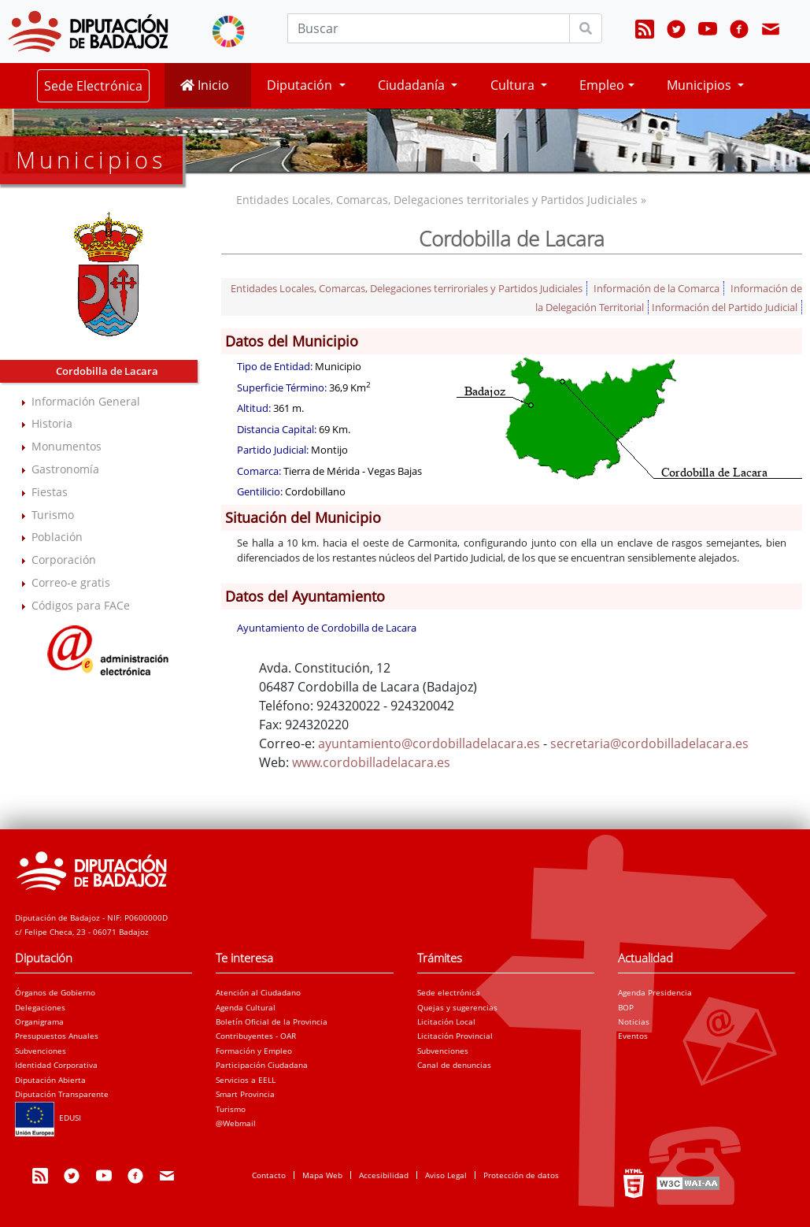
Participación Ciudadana (262, 1064)
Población (57, 536)
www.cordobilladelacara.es (371, 762)
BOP (626, 1007)
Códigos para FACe (80, 605)
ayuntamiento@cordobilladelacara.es (429, 743)
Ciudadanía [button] (413, 85)
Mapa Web (322, 1175)
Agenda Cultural (246, 1007)
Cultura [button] (514, 85)
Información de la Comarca (656, 288)
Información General (85, 401)
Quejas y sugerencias (457, 1007)
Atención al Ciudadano (258, 992)
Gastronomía (65, 469)
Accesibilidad (384, 1175)
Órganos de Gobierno (55, 992)
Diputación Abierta (50, 1079)
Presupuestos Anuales (56, 1035)
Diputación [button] (301, 85)
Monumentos (66, 446)
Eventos (633, 1035)
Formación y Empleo (254, 1050)
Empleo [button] (601, 85)
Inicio (204, 85)
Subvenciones (40, 1050)
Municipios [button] (700, 85)
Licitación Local (446, 1021)
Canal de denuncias (454, 1064)
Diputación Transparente (62, 1093)
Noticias (633, 1021)
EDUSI (48, 1117)
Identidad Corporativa (56, 1064)
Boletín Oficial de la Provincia (271, 1021)
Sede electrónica (448, 992)
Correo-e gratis (70, 582)
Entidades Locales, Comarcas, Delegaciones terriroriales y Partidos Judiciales (407, 288)
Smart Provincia (245, 1093)
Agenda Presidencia (655, 992)
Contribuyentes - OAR (256, 1035)
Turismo (52, 514)
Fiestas (49, 491)
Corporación (63, 559)
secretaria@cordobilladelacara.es (649, 743)
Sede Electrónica (93, 86)
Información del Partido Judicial (724, 307)
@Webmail (236, 1123)
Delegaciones (40, 1007)
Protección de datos (521, 1175)
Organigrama (39, 1021)
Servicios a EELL (246, 1079)
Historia (51, 423)
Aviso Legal (446, 1175)
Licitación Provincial (455, 1035)
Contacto (269, 1175)
